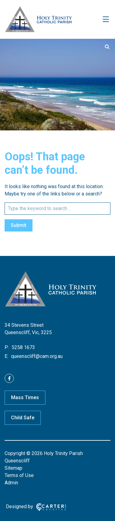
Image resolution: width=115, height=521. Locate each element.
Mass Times (25, 397)
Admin (11, 483)
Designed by (19, 506)
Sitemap (13, 468)
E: (6, 356)
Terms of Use (19, 475)
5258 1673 (22, 347)
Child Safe (22, 418)
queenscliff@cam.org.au (36, 356)
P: (7, 347)
